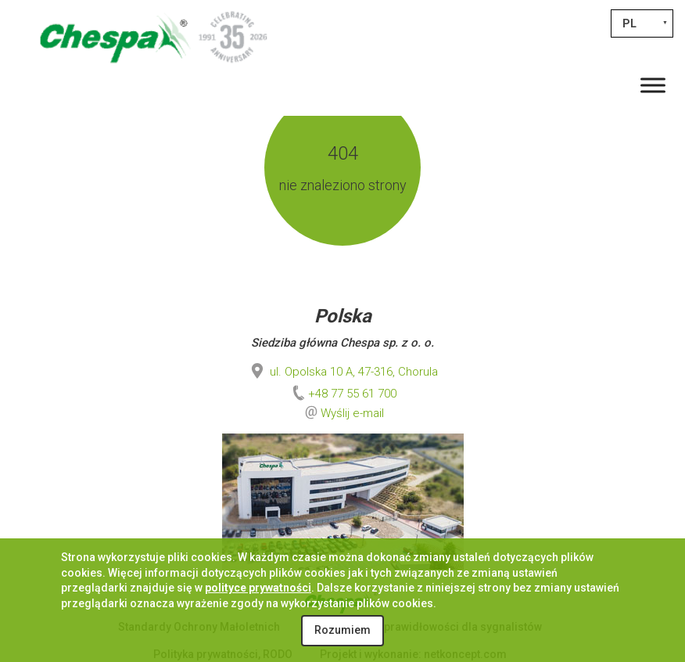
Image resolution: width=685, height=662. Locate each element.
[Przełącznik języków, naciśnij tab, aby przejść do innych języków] (642, 23)
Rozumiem (342, 630)
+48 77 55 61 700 (342, 394)
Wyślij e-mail (352, 413)
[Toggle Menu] (652, 84)
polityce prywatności (258, 587)
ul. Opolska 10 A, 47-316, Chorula (343, 372)
